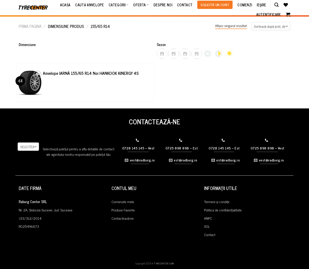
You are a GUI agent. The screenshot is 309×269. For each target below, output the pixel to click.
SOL (207, 226)
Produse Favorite (123, 210)
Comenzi (244, 5)
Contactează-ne (122, 218)
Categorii (118, 5)
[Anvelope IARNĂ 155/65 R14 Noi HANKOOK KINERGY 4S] (30, 83)
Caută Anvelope (89, 5)
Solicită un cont (215, 4)
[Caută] (276, 4)
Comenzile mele (122, 201)
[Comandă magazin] (270, 26)
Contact (184, 5)
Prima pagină (30, 26)
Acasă (65, 5)
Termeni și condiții (216, 201)
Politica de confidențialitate (223, 210)
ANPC (208, 218)
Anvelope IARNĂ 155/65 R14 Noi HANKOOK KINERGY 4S (91, 73)
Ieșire (261, 5)
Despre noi (163, 5)
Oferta (141, 5)
